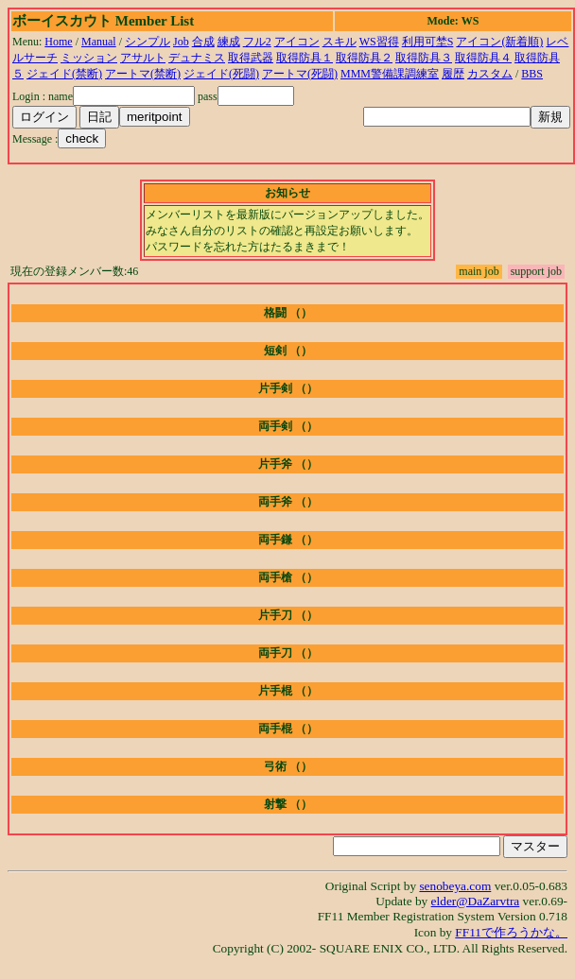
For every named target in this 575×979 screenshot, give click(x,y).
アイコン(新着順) (499, 41)
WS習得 (379, 41)
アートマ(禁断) (143, 73)
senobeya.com (455, 886)
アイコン (297, 41)
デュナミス (196, 57)
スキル (339, 41)
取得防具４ (483, 57)
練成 (229, 41)
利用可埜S (428, 41)
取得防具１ (304, 57)
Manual (98, 41)
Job (181, 41)
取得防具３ (423, 57)
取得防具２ (364, 57)
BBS (532, 73)
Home (58, 41)
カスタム (490, 73)
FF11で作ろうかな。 (511, 932)
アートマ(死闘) (300, 73)
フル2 (257, 41)
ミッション (89, 57)
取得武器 (250, 57)
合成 (203, 41)
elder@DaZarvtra (475, 901)
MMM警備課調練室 (389, 73)
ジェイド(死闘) (221, 73)
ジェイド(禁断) (64, 73)
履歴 (453, 73)
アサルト (143, 57)
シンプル (147, 41)
